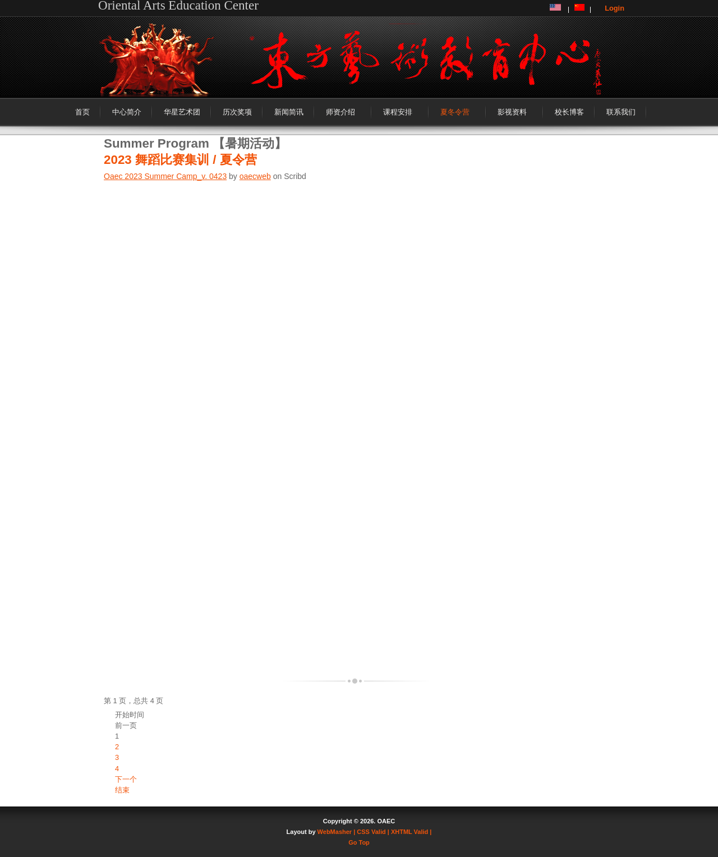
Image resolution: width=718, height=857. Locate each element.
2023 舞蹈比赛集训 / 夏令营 (180, 160)
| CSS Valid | (371, 831)
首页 (82, 112)
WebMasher (334, 831)
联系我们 (621, 112)
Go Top (359, 842)
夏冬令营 (455, 112)
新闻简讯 (288, 112)
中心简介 (126, 112)
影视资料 (512, 112)
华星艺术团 (182, 112)
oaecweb (255, 176)
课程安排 (397, 112)
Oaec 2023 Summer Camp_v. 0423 (165, 176)
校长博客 (569, 112)
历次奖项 (237, 112)
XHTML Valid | (411, 831)
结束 (122, 790)
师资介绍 (340, 112)
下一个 (126, 779)
